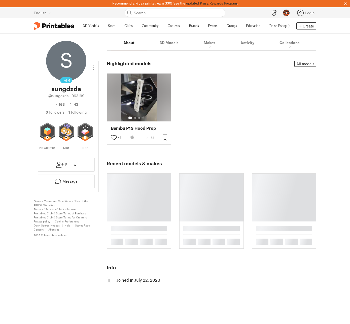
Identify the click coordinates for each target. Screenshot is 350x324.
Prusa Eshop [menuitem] (278, 26)
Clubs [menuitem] (128, 26)
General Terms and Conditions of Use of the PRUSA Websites (61, 203)
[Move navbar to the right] (289, 26)
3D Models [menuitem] (91, 26)
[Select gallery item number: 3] (139, 118)
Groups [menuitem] (232, 26)
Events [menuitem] (213, 26)
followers (55, 112)
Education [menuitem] (253, 26)
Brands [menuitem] (194, 26)
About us (53, 229)
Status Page (82, 225)
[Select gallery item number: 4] (143, 118)
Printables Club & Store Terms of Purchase (60, 213)
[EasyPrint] (274, 13)
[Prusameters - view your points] (286, 13)
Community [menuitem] (150, 26)
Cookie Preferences (67, 221)
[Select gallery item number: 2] (135, 118)
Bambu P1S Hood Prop (133, 128)
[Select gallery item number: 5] (147, 118)
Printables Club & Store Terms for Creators (60, 217)
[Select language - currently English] (42, 13)
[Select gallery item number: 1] (130, 118)
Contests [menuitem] (174, 26)
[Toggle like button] (114, 138)
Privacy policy (42, 221)
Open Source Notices (47, 225)
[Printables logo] (54, 26)
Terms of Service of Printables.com (55, 209)
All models (305, 63)
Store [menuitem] (112, 26)
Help (67, 225)
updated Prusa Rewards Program (211, 3)
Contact (39, 229)
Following (77, 112)
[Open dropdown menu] (94, 66)
